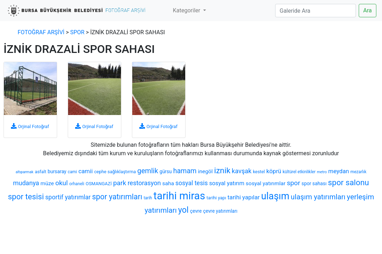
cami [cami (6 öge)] (72, 171)
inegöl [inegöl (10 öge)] (205, 171)
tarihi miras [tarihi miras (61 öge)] (179, 196)
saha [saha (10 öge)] (168, 183)
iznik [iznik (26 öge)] (222, 170)
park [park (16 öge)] (119, 183)
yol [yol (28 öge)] (183, 210)
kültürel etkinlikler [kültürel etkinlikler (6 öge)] (299, 171)
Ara (367, 10)
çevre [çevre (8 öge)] (196, 211)
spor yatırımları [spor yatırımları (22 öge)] (117, 196)
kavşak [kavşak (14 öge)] (241, 171)
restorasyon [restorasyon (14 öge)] (144, 183)
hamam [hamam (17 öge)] (184, 171)
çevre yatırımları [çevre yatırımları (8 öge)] (220, 211)
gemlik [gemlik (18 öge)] (147, 171)
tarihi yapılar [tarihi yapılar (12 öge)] (244, 197)
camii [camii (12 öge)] (85, 171)
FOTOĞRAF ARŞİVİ (41, 32)
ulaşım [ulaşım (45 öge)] (275, 196)
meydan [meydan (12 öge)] (338, 171)
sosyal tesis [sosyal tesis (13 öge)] (191, 183)
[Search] (315, 10)
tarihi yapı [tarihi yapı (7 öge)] (216, 197)
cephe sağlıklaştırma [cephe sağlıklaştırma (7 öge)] (115, 171)
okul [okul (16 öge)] (61, 183)
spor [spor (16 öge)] (293, 183)
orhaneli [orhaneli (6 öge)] (76, 183)
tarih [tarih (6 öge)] (148, 197)
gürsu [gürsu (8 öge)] (165, 171)
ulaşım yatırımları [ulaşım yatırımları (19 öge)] (318, 197)
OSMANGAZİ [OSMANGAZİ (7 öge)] (99, 183)
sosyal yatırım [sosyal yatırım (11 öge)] (226, 183)
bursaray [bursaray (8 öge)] (57, 171)
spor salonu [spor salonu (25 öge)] (348, 182)
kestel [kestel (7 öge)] (259, 171)
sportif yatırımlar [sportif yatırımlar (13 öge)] (68, 197)
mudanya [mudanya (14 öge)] (26, 183)
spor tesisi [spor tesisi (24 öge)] (26, 196)
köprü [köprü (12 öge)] (273, 171)
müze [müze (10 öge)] (47, 183)
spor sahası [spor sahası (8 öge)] (314, 183)
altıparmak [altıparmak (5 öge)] (24, 172)
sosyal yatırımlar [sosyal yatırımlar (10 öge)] (266, 183)
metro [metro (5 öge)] (322, 172)
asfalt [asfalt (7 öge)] (40, 171)
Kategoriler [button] (187, 10)
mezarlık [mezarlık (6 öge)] (358, 171)
